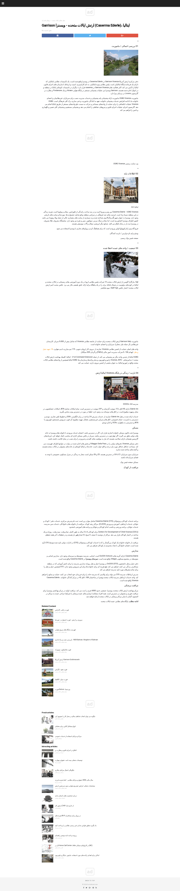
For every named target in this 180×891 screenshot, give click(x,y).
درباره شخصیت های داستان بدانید (66, 796)
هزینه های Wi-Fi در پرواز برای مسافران (68, 816)
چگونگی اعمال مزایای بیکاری (64, 770)
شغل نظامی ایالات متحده (58, 20)
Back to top (90, 880)
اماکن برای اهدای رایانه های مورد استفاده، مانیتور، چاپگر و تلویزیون (77, 855)
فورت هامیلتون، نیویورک (63, 650)
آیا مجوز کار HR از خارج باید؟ (64, 806)
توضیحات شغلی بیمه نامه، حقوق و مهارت (68, 760)
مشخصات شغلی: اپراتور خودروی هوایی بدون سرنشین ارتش (75, 786)
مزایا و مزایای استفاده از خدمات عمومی (68, 736)
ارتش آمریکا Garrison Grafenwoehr (67, 659)
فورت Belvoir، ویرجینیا (62, 689)
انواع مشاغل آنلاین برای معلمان (65, 726)
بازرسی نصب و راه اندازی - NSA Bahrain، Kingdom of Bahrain (76, 640)
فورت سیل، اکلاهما (61, 679)
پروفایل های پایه (46, 20)
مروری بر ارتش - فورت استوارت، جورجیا (68, 620)
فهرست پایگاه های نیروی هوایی (65, 630)
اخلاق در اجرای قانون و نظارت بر (66, 750)
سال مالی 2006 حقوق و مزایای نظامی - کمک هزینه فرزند (74, 780)
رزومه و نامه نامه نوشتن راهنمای (66, 835)
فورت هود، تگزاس (61, 669)
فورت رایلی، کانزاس (62, 610)
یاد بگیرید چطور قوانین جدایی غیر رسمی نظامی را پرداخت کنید (75, 825)
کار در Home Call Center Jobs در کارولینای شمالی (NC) (73, 845)
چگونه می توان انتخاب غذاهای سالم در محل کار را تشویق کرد (75, 716)
